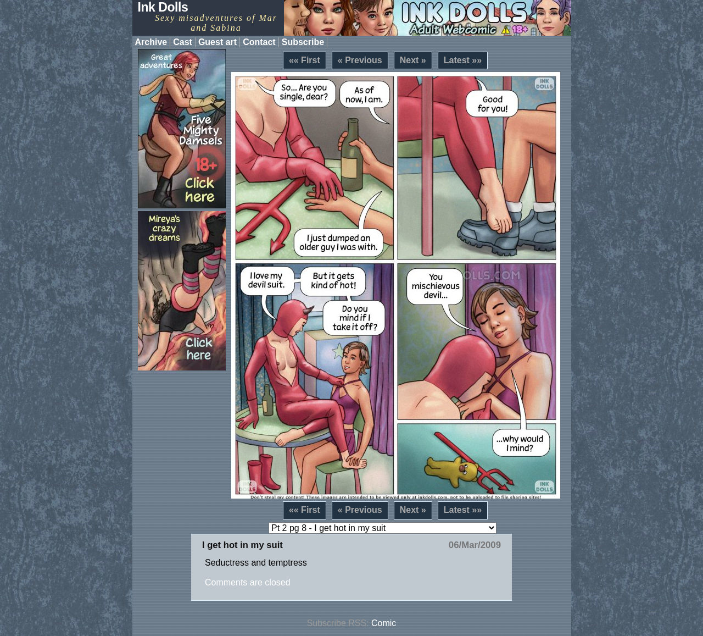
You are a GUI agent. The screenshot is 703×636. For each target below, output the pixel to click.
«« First (304, 60)
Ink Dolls (163, 7)
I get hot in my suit (242, 545)
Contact (259, 42)
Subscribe (303, 42)
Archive (151, 42)
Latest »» (463, 60)
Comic (383, 623)
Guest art (217, 42)
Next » (413, 60)
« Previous (360, 60)
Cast (182, 42)
